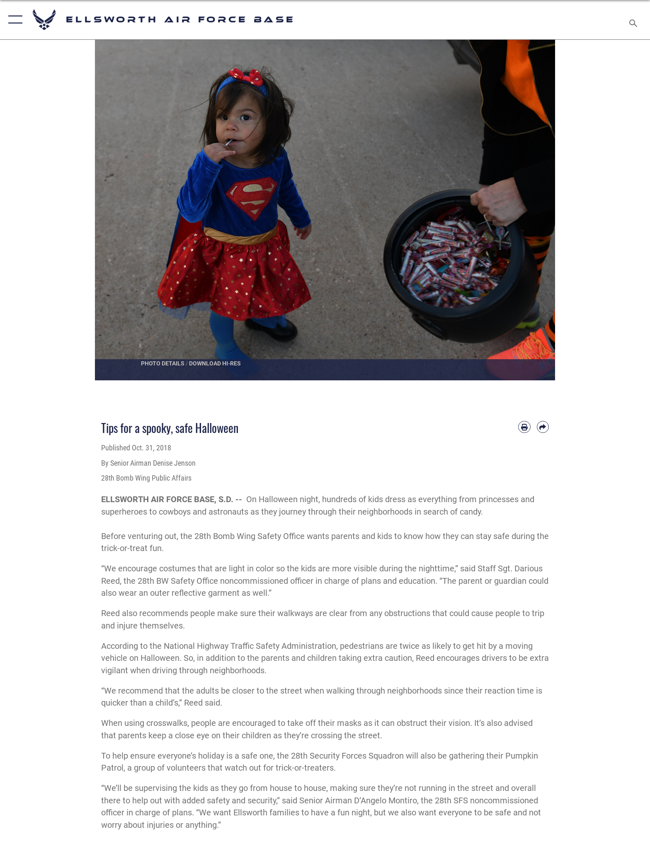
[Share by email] (543, 427)
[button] (13, 19)
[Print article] (524, 427)
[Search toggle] (634, 20)
